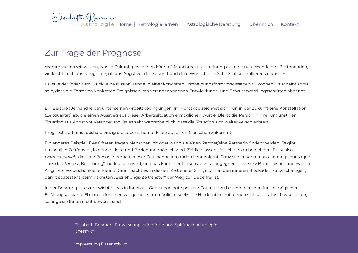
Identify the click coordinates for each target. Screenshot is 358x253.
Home (124, 24)
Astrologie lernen (159, 24)
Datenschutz (114, 244)
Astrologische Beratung (214, 24)
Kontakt (290, 24)
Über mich (261, 24)
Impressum (86, 244)
